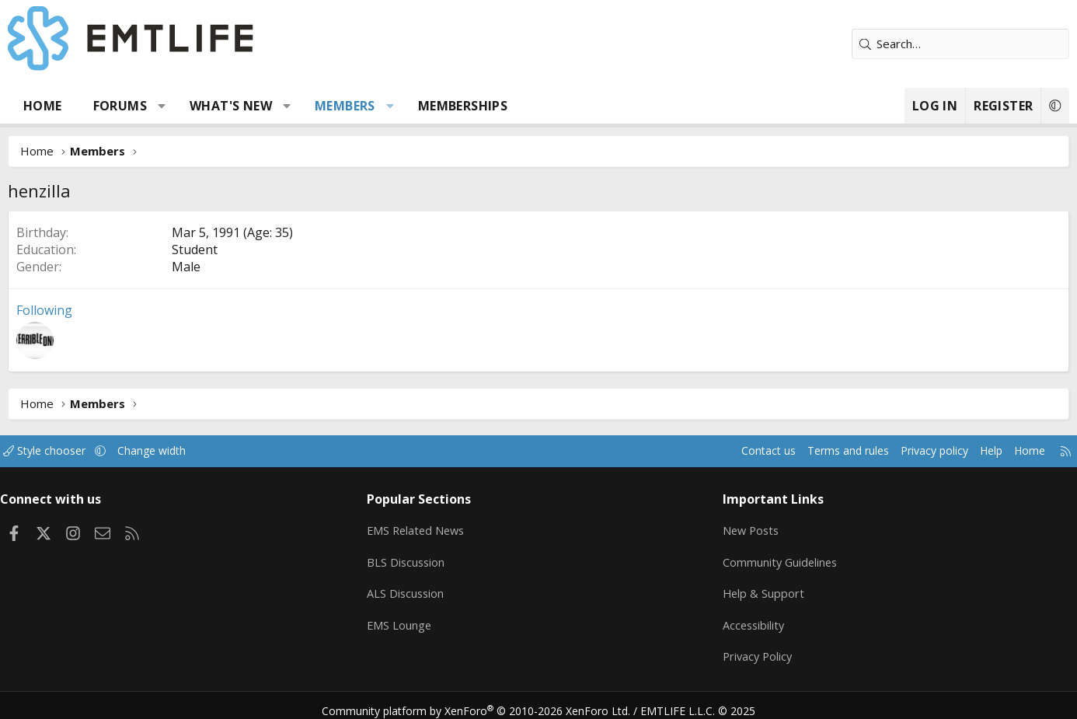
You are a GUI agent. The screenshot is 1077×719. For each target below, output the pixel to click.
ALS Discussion (423, 588)
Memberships (500, 105)
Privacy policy (877, 451)
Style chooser (97, 451)
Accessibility (739, 619)
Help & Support (748, 588)
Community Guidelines (766, 558)
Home (80, 105)
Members (382, 105)
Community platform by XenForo (486, 700)
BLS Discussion (424, 558)
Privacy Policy (743, 649)
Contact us (700, 451)
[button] (199, 106)
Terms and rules (784, 451)
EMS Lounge (417, 619)
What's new (268, 105)
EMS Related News (435, 528)
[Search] (923, 44)
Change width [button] (209, 451)
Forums (157, 105)
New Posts (737, 528)
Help (937, 451)
